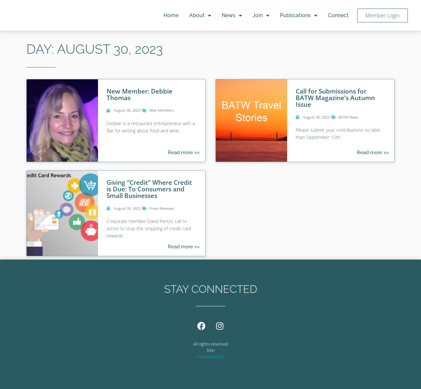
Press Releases (161, 208)
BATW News (348, 117)
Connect (338, 15)
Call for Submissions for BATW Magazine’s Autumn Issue (335, 98)
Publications (298, 15)
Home (171, 15)
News (232, 15)
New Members (161, 110)
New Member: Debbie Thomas (139, 94)
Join (261, 15)
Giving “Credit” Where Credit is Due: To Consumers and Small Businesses (149, 189)
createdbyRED (210, 356)
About (200, 15)
